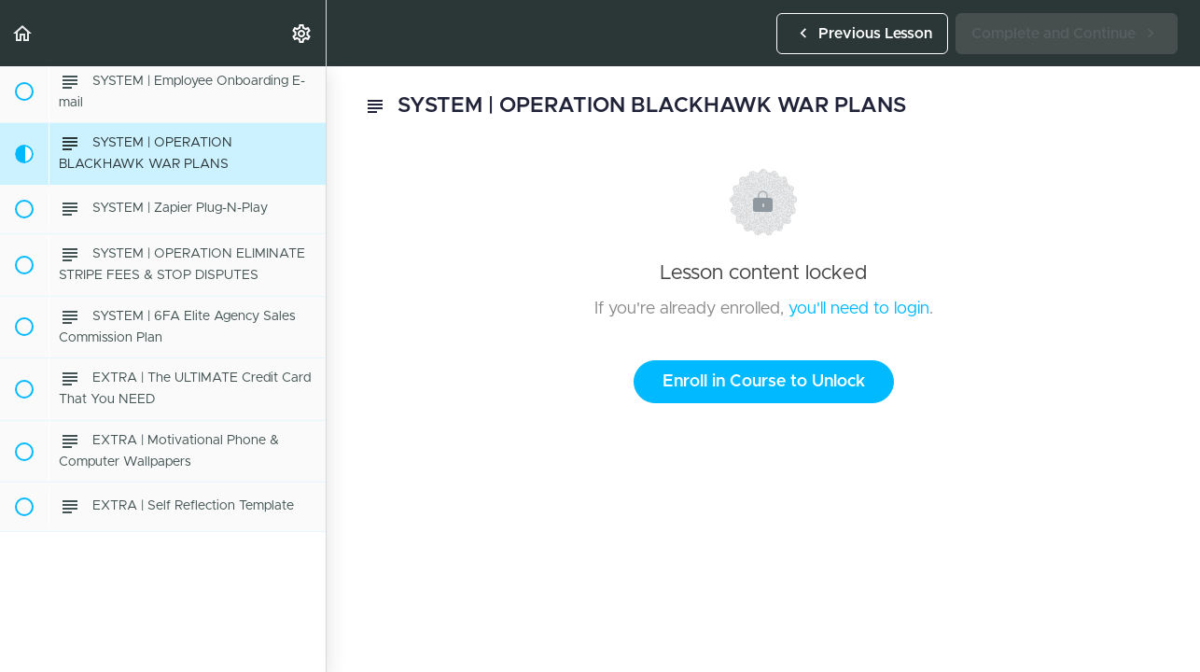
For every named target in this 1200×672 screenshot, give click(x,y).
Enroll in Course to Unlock (764, 381)
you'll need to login (858, 309)
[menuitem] (302, 33)
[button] (23, 33)
